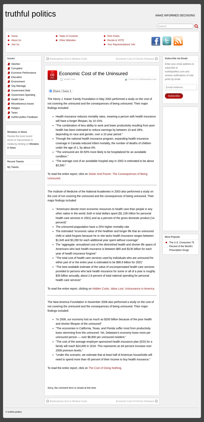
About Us (16, 40)
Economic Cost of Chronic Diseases (137, 58)
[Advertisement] (181, 168)
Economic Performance (23, 72)
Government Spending (23, 95)
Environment (18, 81)
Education (16, 77)
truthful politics (30, 13)
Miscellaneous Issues (22, 103)
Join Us (15, 44)
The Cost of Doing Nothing (105, 368)
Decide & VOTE (115, 40)
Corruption (17, 68)
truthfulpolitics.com (147, 79)
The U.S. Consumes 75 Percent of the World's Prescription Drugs (181, 246)
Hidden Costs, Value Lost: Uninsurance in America (123, 288)
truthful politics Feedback (24, 117)
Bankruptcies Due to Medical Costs (66, 58)
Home (14, 36)
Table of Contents (68, 36)
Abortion (15, 64)
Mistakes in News (17, 132)
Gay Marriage (18, 86)
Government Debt (20, 90)
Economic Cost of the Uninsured (93, 73)
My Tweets (13, 167)
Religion (15, 108)
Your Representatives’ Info (121, 44)
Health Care (70, 79)
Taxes (14, 112)
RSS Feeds (113, 36)
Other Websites (67, 40)
